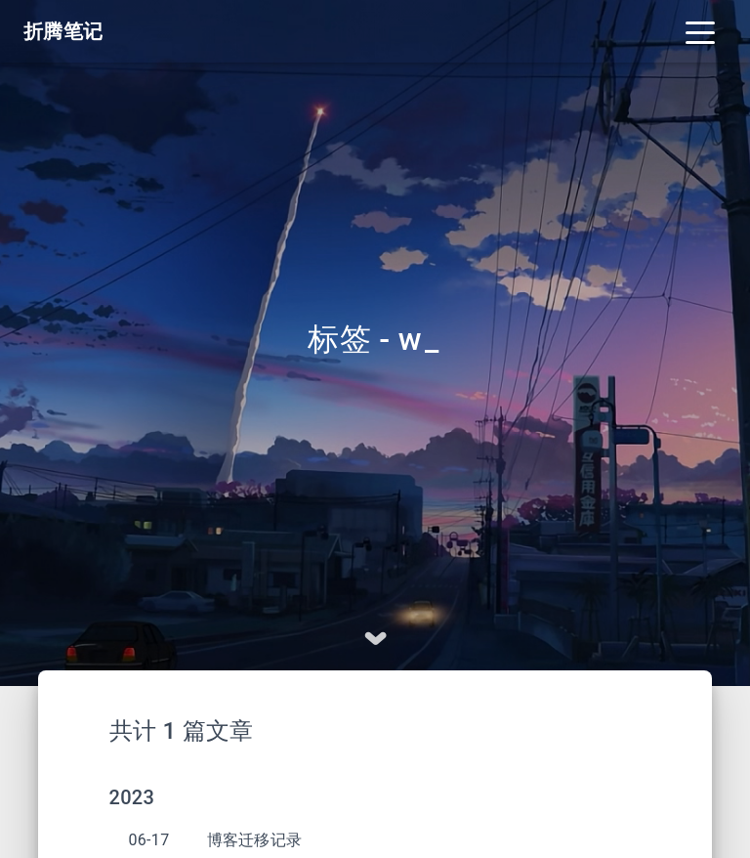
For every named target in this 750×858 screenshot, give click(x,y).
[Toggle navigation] (700, 31)
